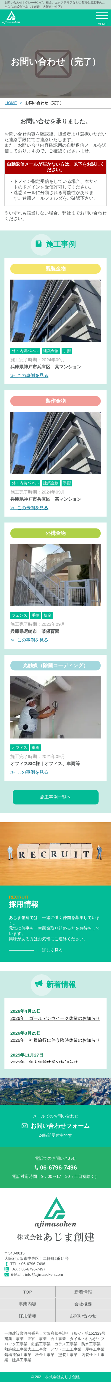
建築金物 (51, 351)
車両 (35, 747)
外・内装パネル (25, 351)
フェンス (19, 615)
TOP (27, 1291)
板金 (48, 615)
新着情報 (83, 1291)
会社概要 (83, 1303)
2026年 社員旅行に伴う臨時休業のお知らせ (55, 1040)
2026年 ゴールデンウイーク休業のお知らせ (55, 1018)
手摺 (67, 351)
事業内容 (27, 1303)
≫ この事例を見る (29, 375)
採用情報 (27, 1315)
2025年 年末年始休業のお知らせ (44, 1062)
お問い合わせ (83, 1315)
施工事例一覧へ (55, 796)
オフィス (19, 747)
